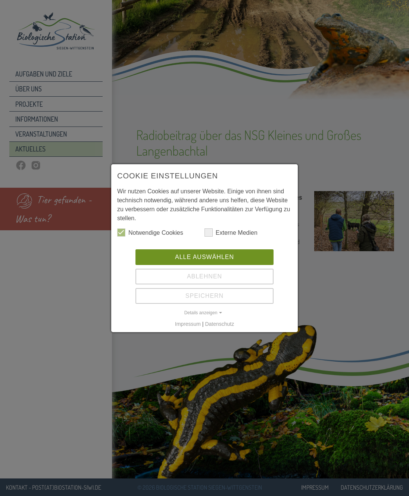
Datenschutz (219, 324)
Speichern (204, 296)
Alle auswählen (204, 257)
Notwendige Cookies (150, 232)
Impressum (188, 324)
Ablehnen (204, 276)
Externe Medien (230, 232)
